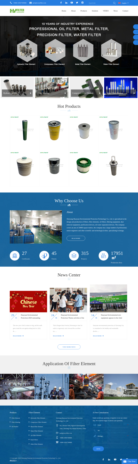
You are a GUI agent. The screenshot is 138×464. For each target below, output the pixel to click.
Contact (125, 11)
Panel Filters (34, 440)
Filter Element (16, 418)
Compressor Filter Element (38, 422)
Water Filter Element (37, 431)
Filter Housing (16, 422)
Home (64, 11)
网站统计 (13, 461)
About (73, 11)
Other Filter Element (37, 444)
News (116, 11)
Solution (95, 11)
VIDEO (106, 11)
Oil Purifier (15, 426)
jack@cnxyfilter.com (39, 3)
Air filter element (36, 435)
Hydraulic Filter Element (38, 418)
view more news (69, 347)
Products (84, 11)
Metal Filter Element (37, 426)
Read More (76, 238)
